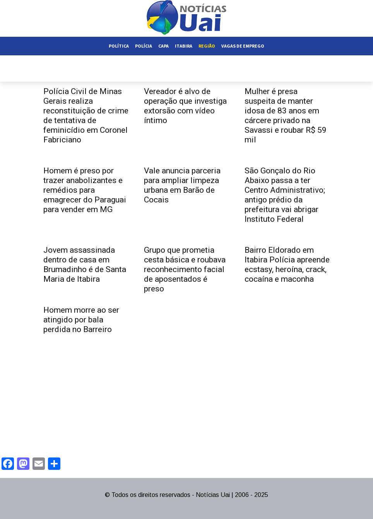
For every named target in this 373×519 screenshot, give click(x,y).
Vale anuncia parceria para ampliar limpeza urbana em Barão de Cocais (182, 185)
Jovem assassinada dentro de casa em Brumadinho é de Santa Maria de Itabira (84, 264)
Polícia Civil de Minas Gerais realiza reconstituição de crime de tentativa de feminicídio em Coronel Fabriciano (85, 115)
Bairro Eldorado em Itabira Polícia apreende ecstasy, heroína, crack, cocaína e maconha (287, 264)
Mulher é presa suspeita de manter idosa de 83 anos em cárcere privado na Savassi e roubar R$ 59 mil (286, 115)
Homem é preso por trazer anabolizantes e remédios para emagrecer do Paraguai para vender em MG (84, 190)
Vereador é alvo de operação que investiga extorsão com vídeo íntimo (185, 106)
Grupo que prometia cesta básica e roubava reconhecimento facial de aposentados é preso (185, 269)
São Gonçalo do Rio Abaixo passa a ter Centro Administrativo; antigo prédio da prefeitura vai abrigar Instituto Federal (285, 195)
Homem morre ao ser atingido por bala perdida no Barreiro (81, 319)
